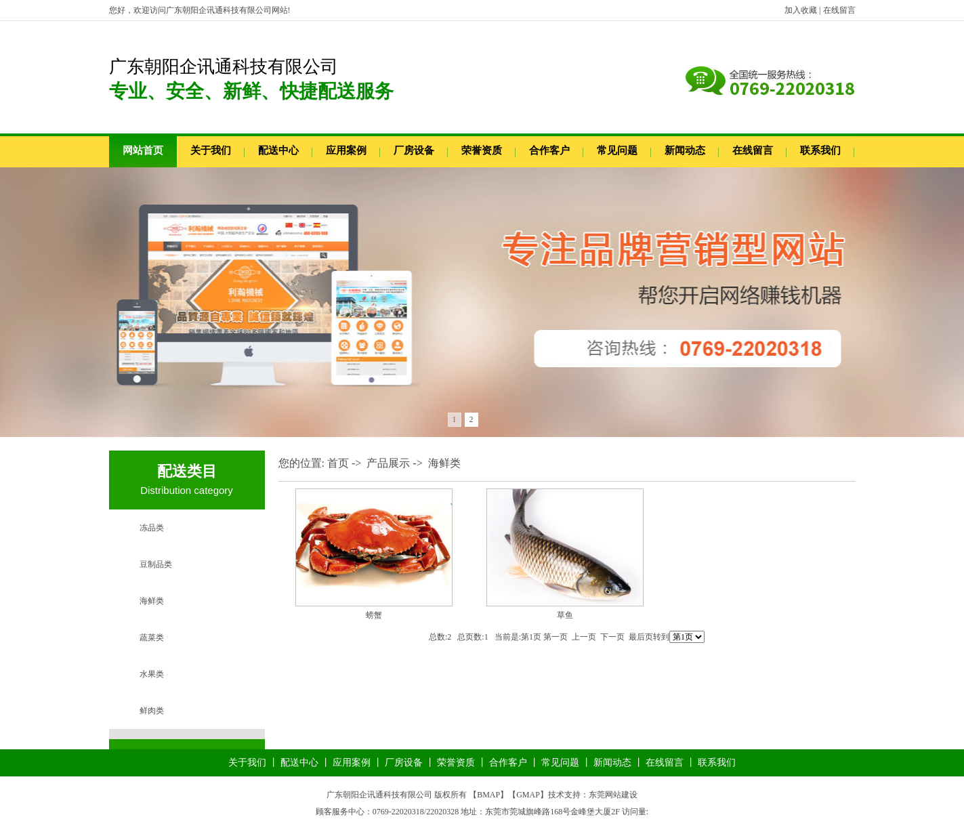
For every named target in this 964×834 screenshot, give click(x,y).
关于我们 (210, 150)
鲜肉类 (152, 710)
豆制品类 (156, 564)
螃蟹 (374, 615)
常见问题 (617, 150)
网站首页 (143, 150)
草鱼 (565, 615)
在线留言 (839, 10)
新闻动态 (685, 150)
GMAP (528, 794)
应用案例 (346, 150)
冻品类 (152, 528)
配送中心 (278, 150)
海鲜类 (152, 601)
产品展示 (388, 463)
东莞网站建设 (613, 794)
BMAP (488, 794)
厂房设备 (414, 150)
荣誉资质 (481, 150)
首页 (338, 463)
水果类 (152, 674)
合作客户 (549, 150)
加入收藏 (800, 10)
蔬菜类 (152, 637)
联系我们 (820, 150)
